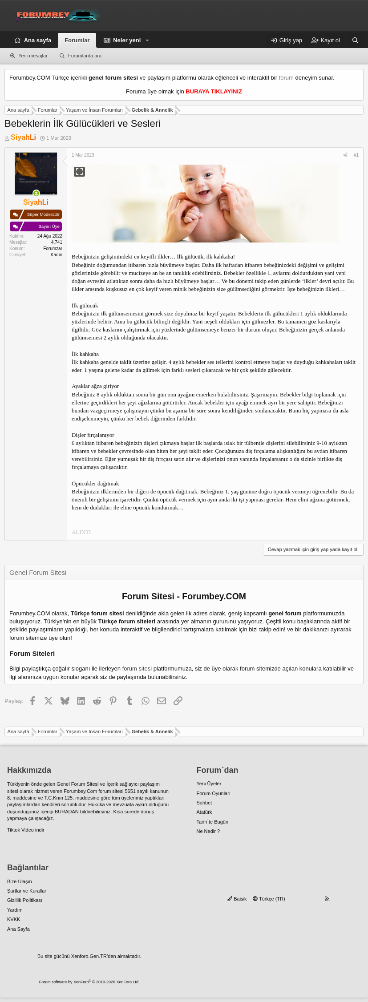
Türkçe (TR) (269, 898)
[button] (147, 40)
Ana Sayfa (18, 929)
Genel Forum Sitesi (77, 784)
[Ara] (355, 40)
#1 (356, 155)
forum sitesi (137, 668)
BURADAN (67, 811)
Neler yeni (127, 40)
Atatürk (204, 812)
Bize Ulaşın (19, 881)
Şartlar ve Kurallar (26, 890)
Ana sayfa (37, 40)
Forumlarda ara (84, 55)
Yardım (15, 910)
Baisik (237, 898)
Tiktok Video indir (25, 829)
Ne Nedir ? (208, 831)
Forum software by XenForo (89, 982)
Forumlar (77, 40)
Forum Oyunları (214, 793)
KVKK (13, 919)
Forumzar (52, 248)
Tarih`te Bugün (213, 821)
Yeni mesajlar (33, 55)
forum (286, 77)
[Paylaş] (345, 155)
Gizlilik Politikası (24, 900)
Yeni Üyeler (209, 783)
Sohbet (204, 802)
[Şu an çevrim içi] (36, 193)
